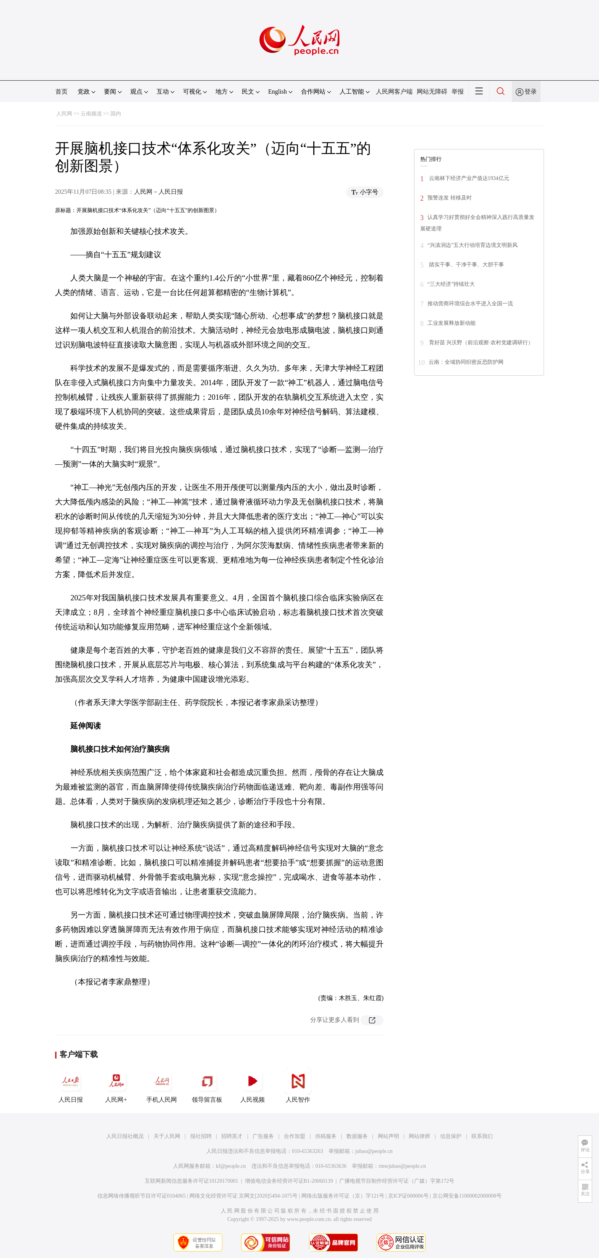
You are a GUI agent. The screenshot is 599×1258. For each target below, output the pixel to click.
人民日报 (70, 1085)
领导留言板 (207, 1085)
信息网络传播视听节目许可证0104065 (141, 1196)
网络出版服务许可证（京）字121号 (342, 1196)
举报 (458, 91)
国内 (115, 114)
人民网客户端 (394, 91)
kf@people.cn (231, 1166)
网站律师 (419, 1136)
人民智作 (298, 1085)
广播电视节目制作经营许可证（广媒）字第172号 (396, 1181)
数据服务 (357, 1136)
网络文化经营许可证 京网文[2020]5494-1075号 (243, 1196)
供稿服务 (326, 1136)
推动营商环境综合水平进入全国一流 (470, 303)
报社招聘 (201, 1136)
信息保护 (450, 1136)
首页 (61, 91)
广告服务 (263, 1136)
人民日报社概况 (125, 1136)
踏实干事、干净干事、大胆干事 (465, 264)
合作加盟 (294, 1136)
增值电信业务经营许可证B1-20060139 (289, 1181)
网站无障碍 (432, 91)
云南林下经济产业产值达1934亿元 (468, 178)
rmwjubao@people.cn (402, 1166)
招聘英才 (232, 1136)
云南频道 (91, 114)
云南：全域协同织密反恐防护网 (466, 362)
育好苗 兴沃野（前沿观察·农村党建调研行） (480, 342)
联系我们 (482, 1136)
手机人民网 (161, 1085)
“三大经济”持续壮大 (451, 284)
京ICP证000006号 (408, 1196)
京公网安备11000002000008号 (467, 1196)
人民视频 (252, 1085)
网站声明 (388, 1136)
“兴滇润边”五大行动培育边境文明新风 (472, 245)
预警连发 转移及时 (449, 198)
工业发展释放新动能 (451, 323)
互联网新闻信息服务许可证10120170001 (191, 1181)
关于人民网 (167, 1136)
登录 (531, 91)
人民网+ (116, 1085)
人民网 (64, 114)
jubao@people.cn (374, 1151)
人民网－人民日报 (158, 191)
